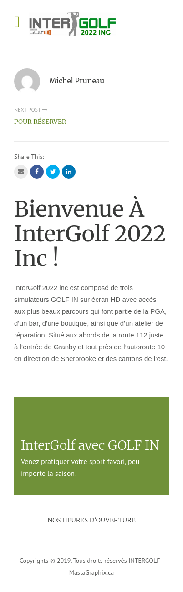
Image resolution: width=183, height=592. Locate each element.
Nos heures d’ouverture (92, 520)
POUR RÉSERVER (40, 121)
